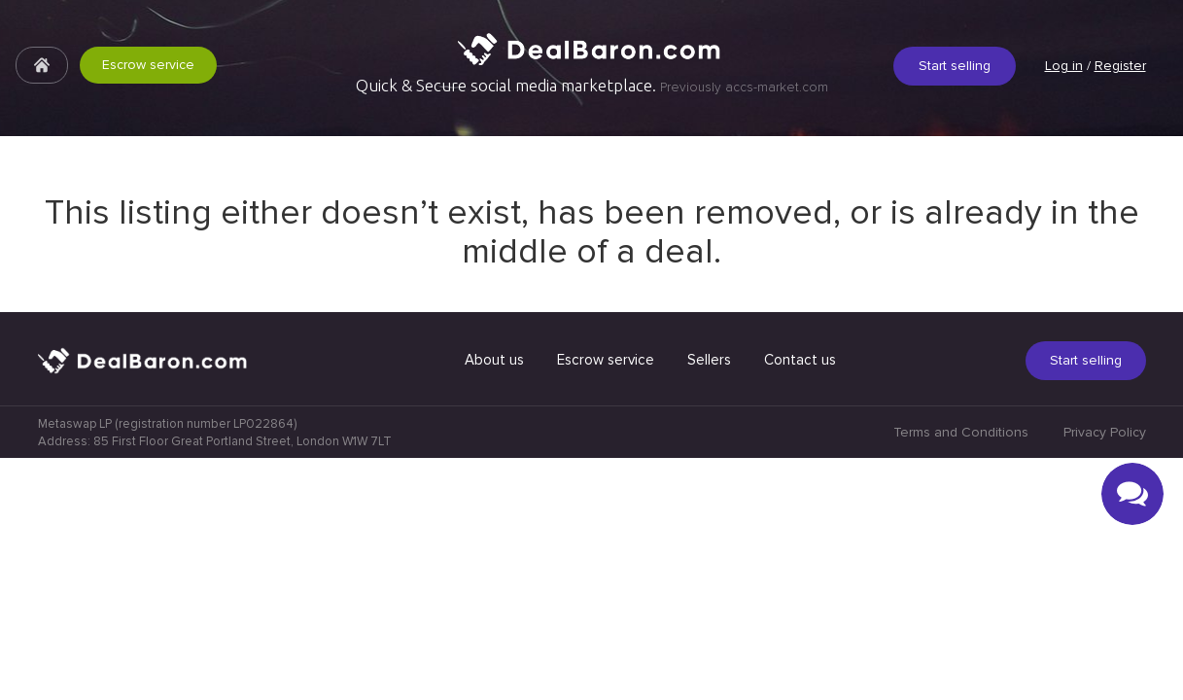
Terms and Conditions (960, 674)
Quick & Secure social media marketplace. (592, 85)
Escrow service (148, 64)
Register (1120, 65)
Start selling (955, 65)
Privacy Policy (1104, 674)
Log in (1064, 65)
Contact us (800, 602)
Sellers (709, 602)
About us (494, 602)
